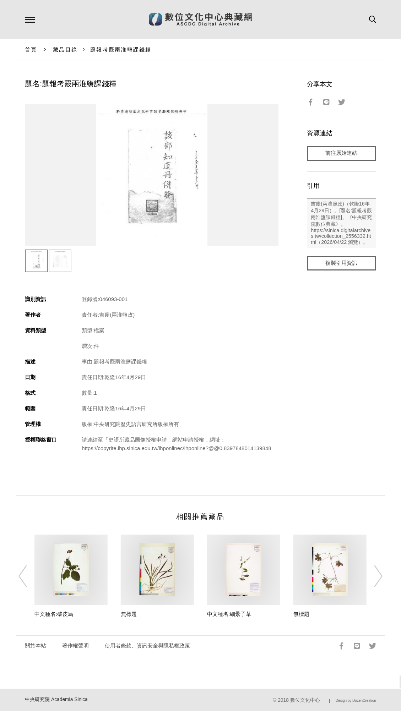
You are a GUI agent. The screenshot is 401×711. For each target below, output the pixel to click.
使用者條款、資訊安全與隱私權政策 (147, 645)
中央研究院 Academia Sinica (56, 699)
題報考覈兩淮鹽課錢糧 (121, 50)
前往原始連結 (341, 153)
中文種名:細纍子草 (229, 614)
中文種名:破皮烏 (53, 614)
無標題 (129, 614)
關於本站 (35, 645)
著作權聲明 (75, 645)
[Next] (372, 576)
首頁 (31, 50)
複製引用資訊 (341, 263)
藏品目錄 (65, 50)
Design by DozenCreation (356, 700)
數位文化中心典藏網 (200, 19)
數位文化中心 (305, 700)
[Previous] (29, 576)
